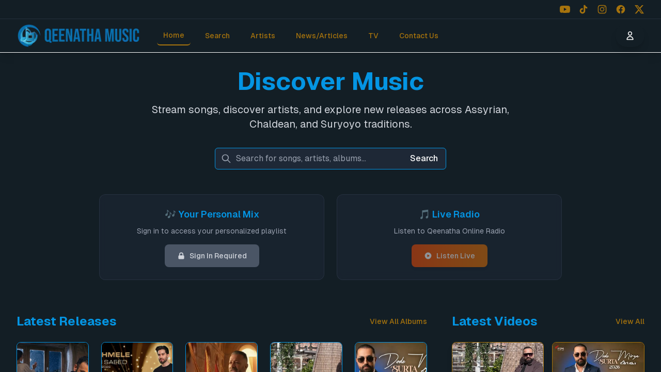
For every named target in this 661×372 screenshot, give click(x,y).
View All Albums (398, 321)
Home (173, 35)
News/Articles (322, 36)
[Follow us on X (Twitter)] (639, 9)
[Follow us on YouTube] (565, 9)
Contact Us (418, 36)
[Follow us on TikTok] (583, 9)
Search (217, 36)
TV (373, 36)
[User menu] (630, 35)
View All (630, 321)
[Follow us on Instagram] (602, 9)
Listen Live (449, 256)
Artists (262, 36)
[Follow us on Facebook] (621, 9)
